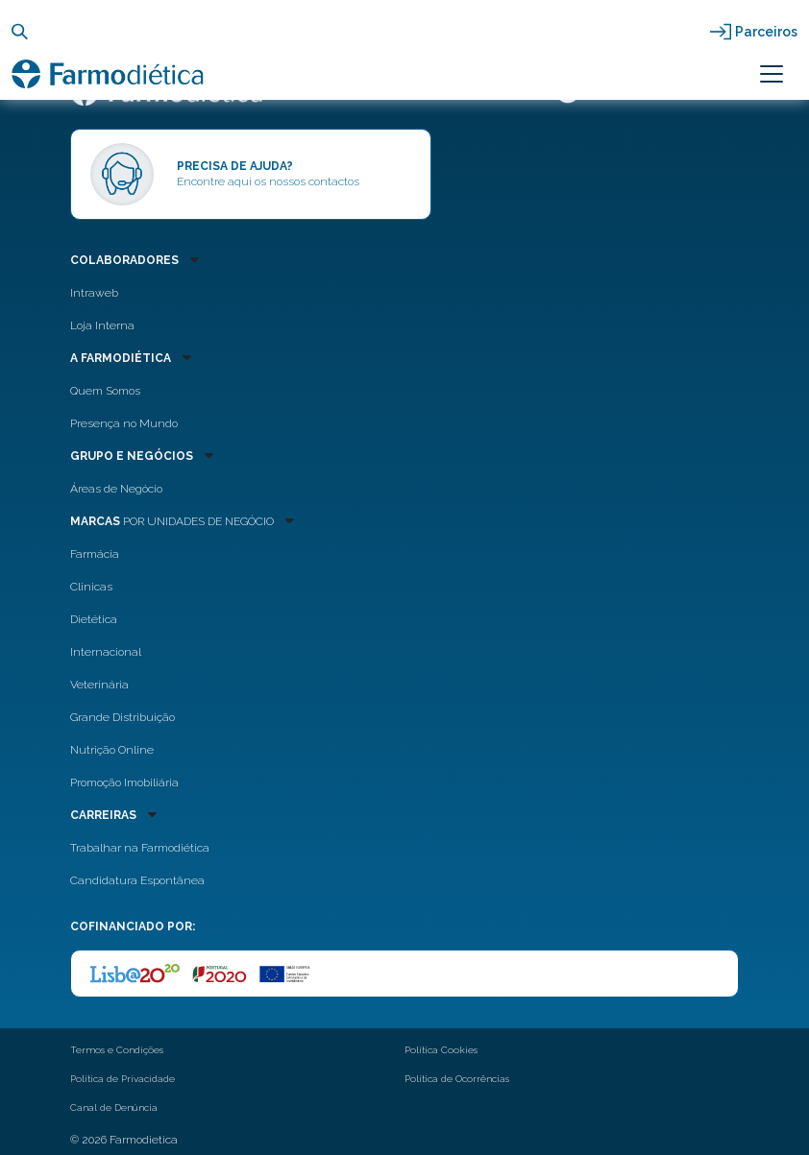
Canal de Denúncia (114, 1107)
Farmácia (94, 554)
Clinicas (91, 586)
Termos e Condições (116, 1050)
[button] (348, 259)
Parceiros (766, 31)
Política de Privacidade (122, 1078)
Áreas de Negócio (116, 488)
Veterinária (99, 684)
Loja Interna (102, 325)
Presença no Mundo (124, 423)
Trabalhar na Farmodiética (139, 847)
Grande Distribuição (122, 717)
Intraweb (94, 293)
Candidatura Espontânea (137, 880)
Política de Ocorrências (456, 1078)
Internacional (105, 652)
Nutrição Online (112, 750)
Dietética (93, 619)
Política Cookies (441, 1050)
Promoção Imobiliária (124, 782)
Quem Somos (105, 390)
